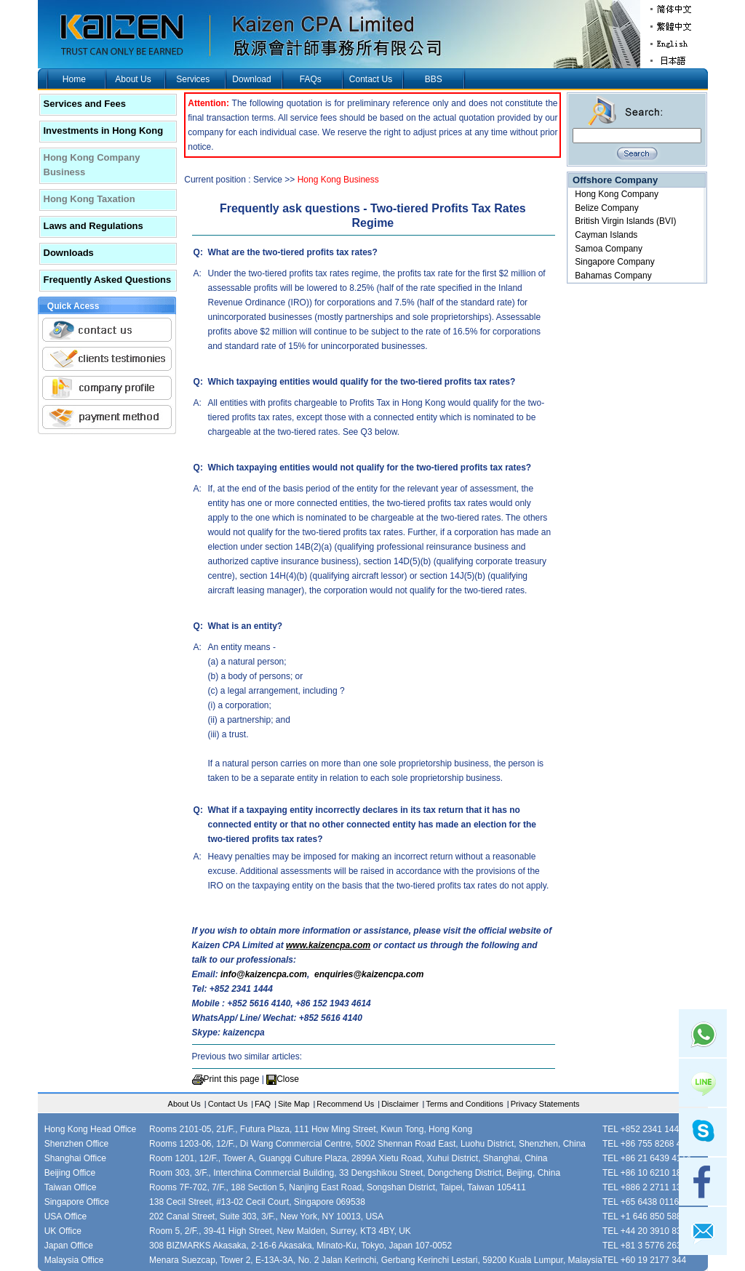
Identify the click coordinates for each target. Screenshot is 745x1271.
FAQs (311, 79)
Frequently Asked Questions (108, 279)
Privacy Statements (545, 1103)
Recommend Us (345, 1103)
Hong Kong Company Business (92, 164)
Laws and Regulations (93, 225)
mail (703, 1231)
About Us (133, 79)
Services (193, 79)
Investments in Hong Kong (104, 130)
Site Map (293, 1103)
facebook (703, 1182)
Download (251, 79)
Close (287, 1079)
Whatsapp (703, 1033)
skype (703, 1132)
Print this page (232, 1079)
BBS (433, 79)
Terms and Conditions (464, 1103)
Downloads (69, 252)
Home (74, 79)
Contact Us (370, 79)
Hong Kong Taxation (89, 198)
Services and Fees (85, 103)
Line (703, 1083)
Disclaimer (399, 1103)
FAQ (263, 1103)
